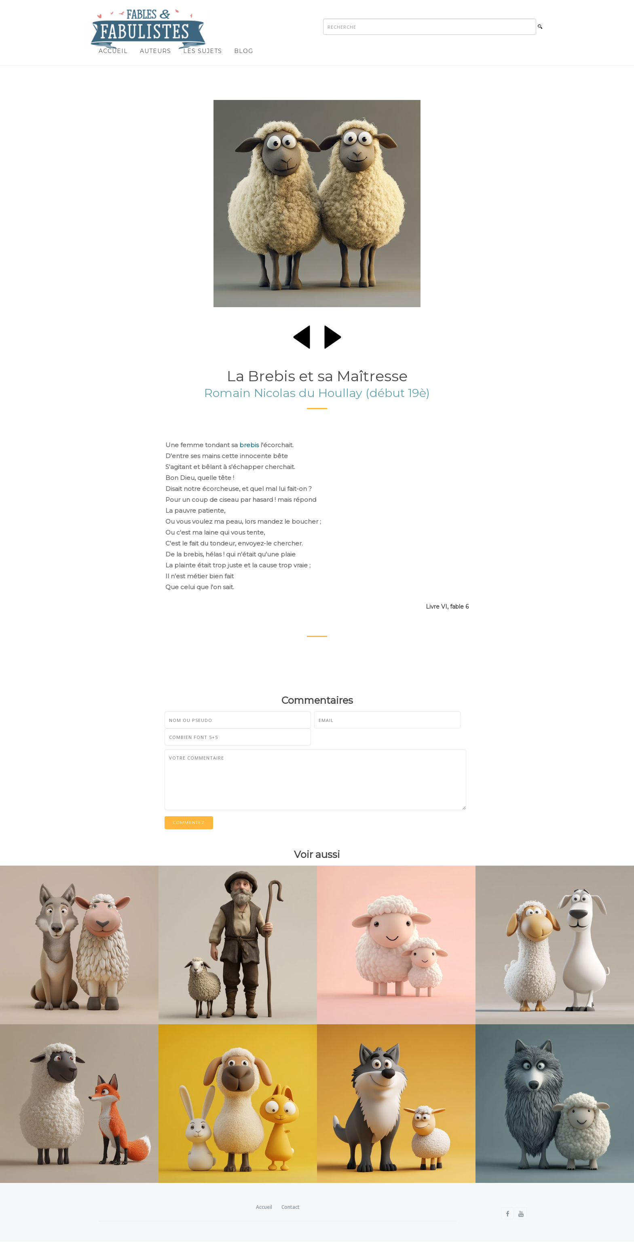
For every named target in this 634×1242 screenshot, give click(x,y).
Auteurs (155, 51)
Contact (290, 1207)
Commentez (189, 822)
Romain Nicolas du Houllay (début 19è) (317, 393)
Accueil (113, 51)
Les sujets (202, 51)
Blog (243, 51)
